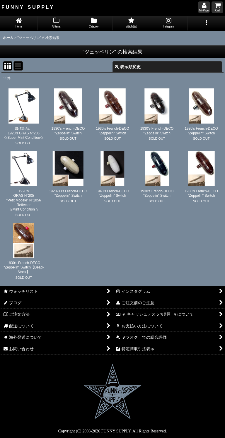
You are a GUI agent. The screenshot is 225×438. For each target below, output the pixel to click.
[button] (206, 23)
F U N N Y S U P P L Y (27, 7)
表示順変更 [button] (128, 66)
